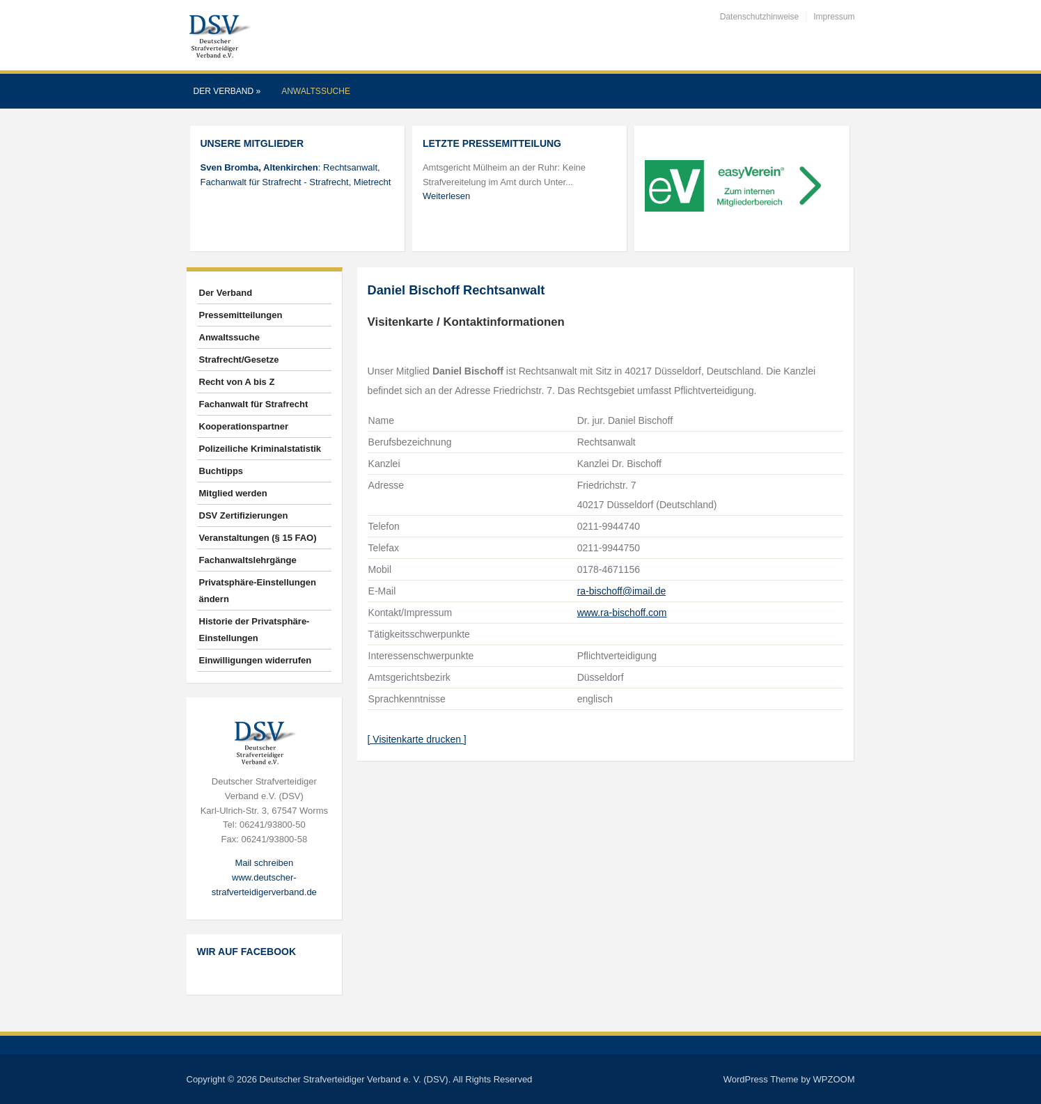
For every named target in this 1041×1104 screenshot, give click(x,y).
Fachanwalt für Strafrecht (253, 404)
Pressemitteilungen (241, 315)
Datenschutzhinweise (759, 17)
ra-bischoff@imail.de (621, 591)
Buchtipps (221, 471)
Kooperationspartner (244, 426)
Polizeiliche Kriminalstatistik (260, 448)
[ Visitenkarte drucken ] (417, 739)
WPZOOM (834, 1079)
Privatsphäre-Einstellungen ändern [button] (257, 590)
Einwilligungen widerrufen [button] (255, 660)
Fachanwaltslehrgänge (248, 560)
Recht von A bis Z (237, 382)
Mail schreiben (264, 863)
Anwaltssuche (315, 91)
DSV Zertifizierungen (243, 515)
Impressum (833, 17)
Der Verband (227, 91)
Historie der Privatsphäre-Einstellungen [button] (254, 629)
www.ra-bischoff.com (622, 612)
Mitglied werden (233, 493)
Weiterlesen (446, 196)
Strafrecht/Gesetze (239, 359)
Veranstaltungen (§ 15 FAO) (258, 538)
